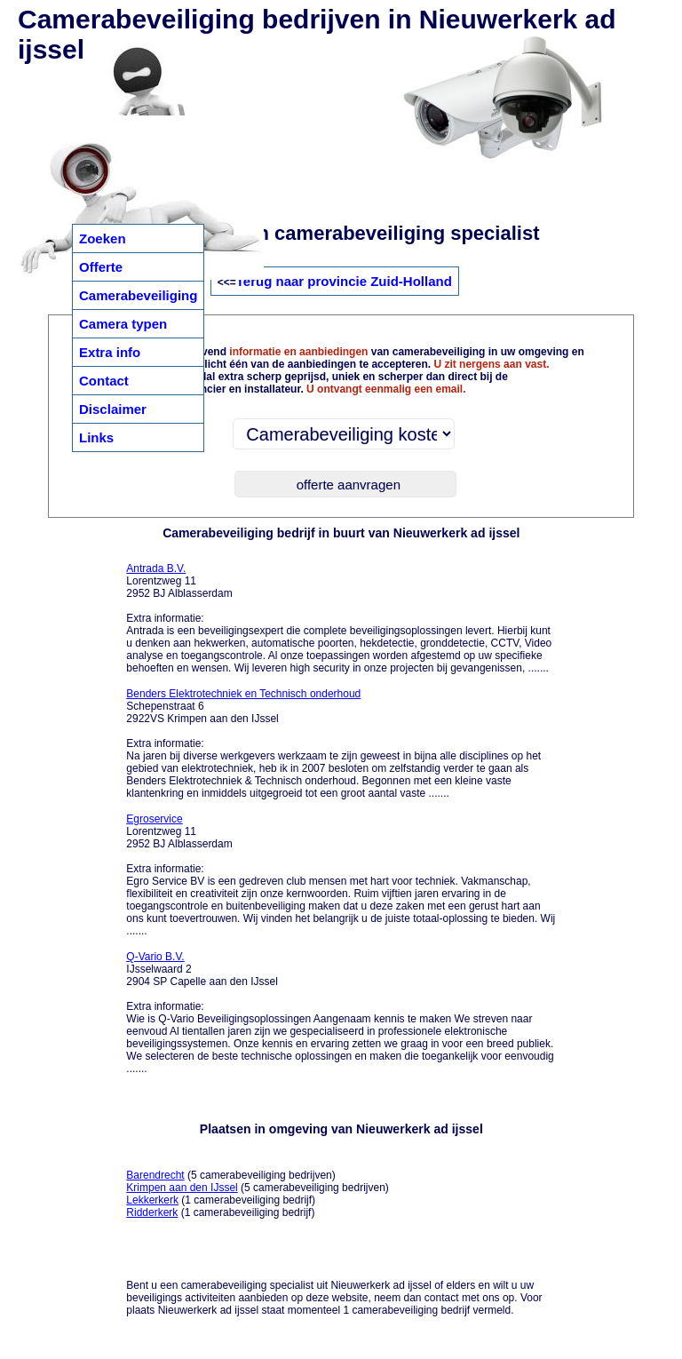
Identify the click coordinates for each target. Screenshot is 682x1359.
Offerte (101, 266)
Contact (104, 380)
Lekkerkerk (152, 1200)
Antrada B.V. (156, 568)
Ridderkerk (152, 1212)
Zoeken (102, 238)
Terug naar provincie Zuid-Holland (344, 281)
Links (96, 437)
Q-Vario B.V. (155, 956)
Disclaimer (113, 409)
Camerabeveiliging (138, 295)
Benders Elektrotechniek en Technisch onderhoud (243, 693)
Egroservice (154, 819)
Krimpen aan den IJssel (181, 1187)
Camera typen (123, 323)
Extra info (109, 352)
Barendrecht (155, 1175)
